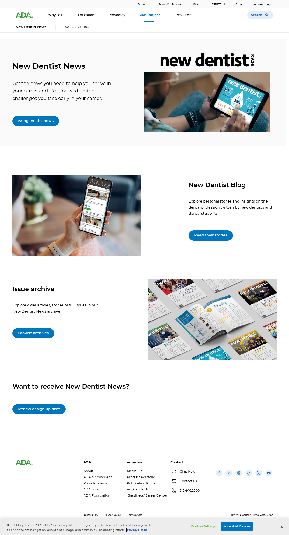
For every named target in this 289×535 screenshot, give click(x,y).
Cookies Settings (203, 526)
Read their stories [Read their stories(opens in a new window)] (210, 235)
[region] (144, 527)
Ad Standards (137, 489)
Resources (184, 15)
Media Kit (134, 471)
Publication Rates (141, 483)
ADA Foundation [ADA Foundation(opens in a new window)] (97, 495)
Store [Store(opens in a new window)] (196, 4)
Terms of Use (135, 515)
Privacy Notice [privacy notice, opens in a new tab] (137, 530)
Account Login (263, 4)
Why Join (55, 15)
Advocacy (117, 15)
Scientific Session (170, 4)
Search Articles (77, 26)
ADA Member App (98, 477)
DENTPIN (218, 4)
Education (86, 15)
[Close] (282, 527)
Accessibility (91, 515)
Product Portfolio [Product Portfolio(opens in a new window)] (141, 477)
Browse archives (33, 333)
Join (239, 4)
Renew (142, 4)
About (88, 471)
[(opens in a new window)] (219, 476)
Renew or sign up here (39, 409)
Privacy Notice (113, 515)
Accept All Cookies (237, 526)
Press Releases (95, 483)
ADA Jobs (91, 489)
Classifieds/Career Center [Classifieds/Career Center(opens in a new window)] (145, 495)
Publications (150, 15)
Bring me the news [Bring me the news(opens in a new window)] (36, 121)
